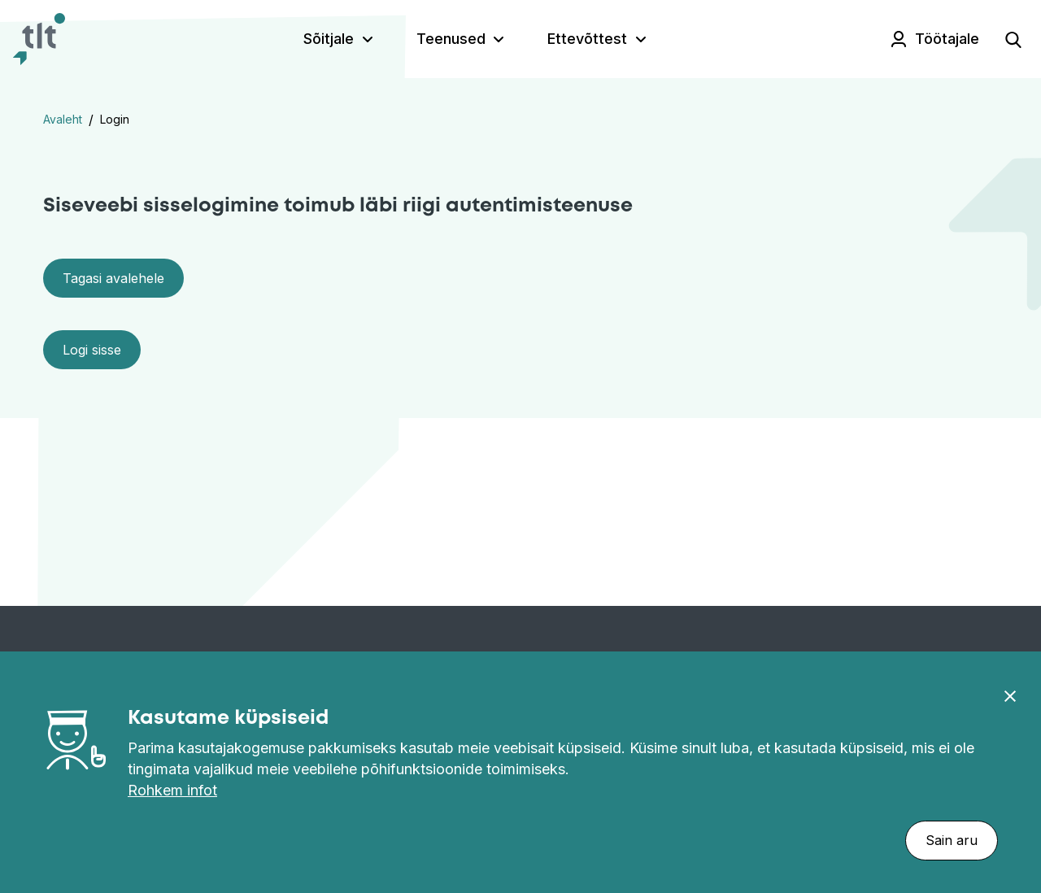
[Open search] (1013, 39)
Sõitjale (328, 38)
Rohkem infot (172, 790)
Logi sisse (92, 350)
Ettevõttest (587, 38)
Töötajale (947, 38)
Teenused (451, 38)
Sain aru (952, 840)
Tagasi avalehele (113, 278)
